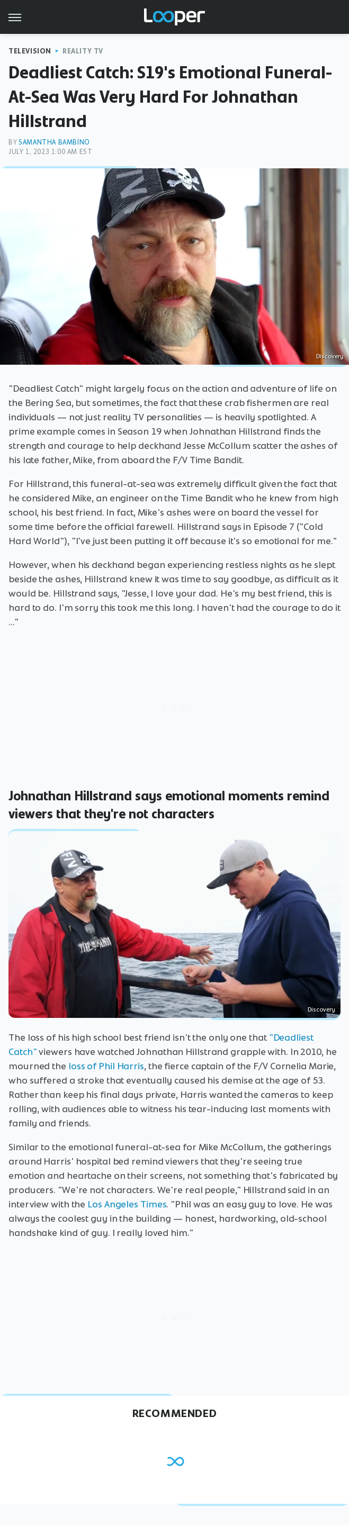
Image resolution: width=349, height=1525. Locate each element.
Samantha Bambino (54, 142)
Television (29, 51)
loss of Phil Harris (106, 1066)
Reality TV (82, 51)
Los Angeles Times (126, 1204)
